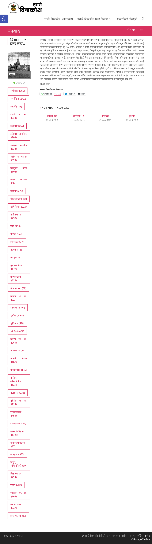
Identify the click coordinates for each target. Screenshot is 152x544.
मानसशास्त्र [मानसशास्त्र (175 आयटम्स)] (18, 370)
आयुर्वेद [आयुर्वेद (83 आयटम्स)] (16, 106)
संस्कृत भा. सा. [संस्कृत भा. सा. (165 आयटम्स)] (18, 494)
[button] (4, 19)
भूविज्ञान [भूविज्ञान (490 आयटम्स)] (17, 323)
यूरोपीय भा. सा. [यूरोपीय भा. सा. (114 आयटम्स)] (18, 402)
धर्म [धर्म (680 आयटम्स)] (15, 257)
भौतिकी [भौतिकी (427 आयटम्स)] (17, 331)
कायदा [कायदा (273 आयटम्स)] (16, 191)
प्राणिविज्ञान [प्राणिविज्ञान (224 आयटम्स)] (15, 278)
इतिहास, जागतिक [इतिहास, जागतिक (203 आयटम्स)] (18, 135)
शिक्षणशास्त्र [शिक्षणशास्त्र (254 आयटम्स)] (15, 475)
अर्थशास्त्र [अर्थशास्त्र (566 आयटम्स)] (17, 91)
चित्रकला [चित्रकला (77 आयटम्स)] (16, 242)
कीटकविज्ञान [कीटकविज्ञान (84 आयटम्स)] (18, 199)
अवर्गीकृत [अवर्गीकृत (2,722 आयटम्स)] (18, 98)
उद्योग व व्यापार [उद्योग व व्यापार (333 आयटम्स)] (18, 158)
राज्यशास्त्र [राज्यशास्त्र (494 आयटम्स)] (18, 423)
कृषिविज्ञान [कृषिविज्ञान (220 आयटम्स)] (18, 206)
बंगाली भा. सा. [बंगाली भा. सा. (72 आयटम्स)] (18, 298)
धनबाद (142, 29)
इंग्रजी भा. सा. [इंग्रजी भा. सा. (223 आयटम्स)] (18, 116)
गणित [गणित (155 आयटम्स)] (16, 234)
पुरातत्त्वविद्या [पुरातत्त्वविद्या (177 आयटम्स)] (16, 267)
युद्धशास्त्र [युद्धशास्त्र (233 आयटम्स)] (17, 393)
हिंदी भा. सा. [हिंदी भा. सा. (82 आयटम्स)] (18, 516)
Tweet (57, 93)
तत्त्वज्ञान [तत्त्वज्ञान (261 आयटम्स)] (17, 249)
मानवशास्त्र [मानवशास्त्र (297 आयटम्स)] (18, 350)
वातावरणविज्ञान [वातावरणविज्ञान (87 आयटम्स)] (17, 444)
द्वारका (12, 74)
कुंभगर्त (132, 116)
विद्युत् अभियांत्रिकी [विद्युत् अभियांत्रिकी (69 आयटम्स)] (18, 463)
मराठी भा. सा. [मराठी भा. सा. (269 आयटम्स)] (18, 340)
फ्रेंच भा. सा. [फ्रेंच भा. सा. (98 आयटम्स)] (18, 288)
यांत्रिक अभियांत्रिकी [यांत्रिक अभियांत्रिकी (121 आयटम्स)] (16, 381)
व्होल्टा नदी (52, 116)
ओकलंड (105, 116)
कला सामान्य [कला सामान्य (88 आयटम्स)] (18, 181)
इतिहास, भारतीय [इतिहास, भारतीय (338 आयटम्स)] (18, 147)
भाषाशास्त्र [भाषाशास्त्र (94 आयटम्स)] (17, 307)
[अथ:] (128, 29)
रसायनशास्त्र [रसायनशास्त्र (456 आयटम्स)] (15, 413)
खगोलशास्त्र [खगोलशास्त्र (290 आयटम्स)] (15, 216)
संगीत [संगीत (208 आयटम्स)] (16, 485)
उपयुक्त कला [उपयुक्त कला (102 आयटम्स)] (18, 169)
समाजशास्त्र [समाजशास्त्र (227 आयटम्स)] (15, 506)
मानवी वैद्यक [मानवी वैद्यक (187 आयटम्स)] (18, 360)
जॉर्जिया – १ (78, 116)
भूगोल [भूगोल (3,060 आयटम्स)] (17, 315)
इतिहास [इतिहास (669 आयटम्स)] (17, 126)
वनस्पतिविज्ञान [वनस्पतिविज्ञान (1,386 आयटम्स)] (17, 433)
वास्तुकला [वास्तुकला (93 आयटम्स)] (17, 454)
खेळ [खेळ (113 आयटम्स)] (15, 226)
